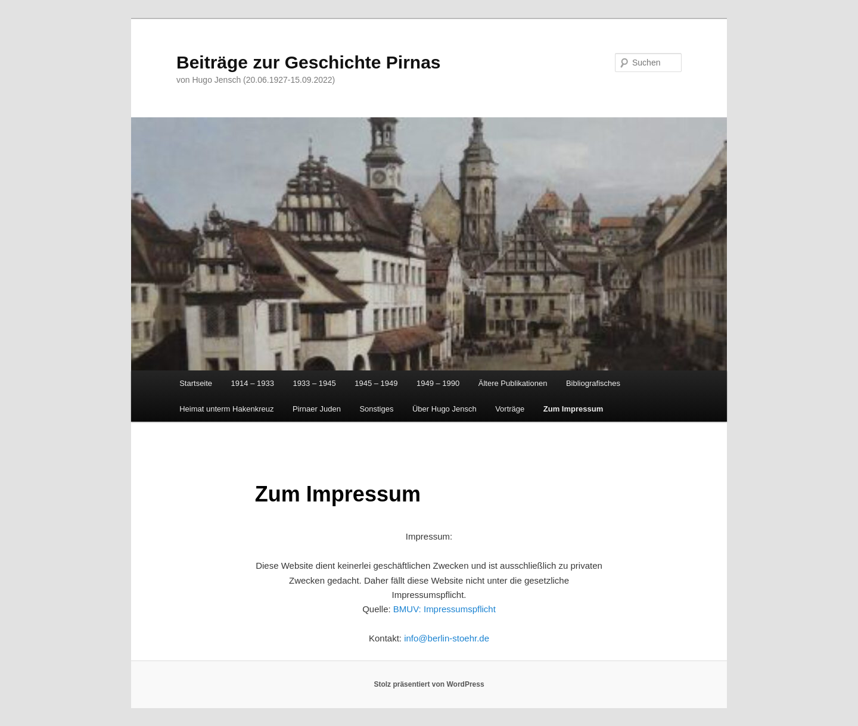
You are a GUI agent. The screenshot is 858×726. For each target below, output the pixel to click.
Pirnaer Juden (317, 408)
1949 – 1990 (437, 383)
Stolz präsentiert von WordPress (429, 684)
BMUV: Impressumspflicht (444, 609)
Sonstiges (376, 408)
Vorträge (509, 408)
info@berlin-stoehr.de (446, 638)
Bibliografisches (593, 383)
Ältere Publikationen (513, 383)
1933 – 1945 (314, 383)
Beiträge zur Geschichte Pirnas (308, 62)
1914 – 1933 (252, 383)
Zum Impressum (573, 408)
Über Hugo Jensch (444, 408)
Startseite (195, 383)
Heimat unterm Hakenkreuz (226, 408)
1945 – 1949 (376, 383)
